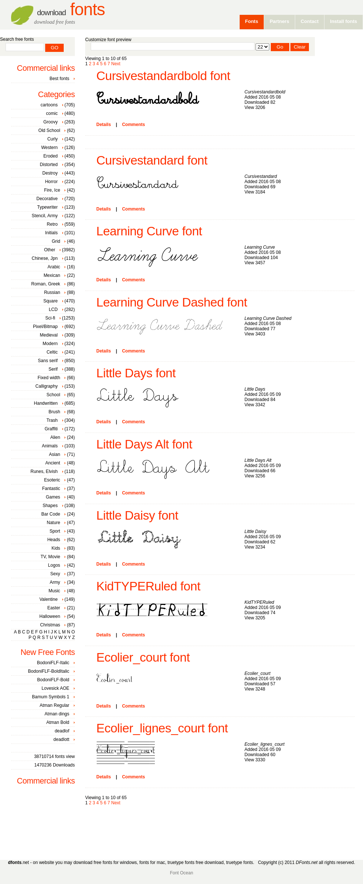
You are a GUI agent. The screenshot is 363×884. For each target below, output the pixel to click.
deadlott (61, 739)
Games (53, 497)
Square (50, 301)
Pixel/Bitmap (45, 326)
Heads (53, 539)
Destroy (49, 173)
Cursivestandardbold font (163, 76)
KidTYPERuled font (148, 586)
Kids (55, 548)
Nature (53, 522)
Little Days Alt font (144, 444)
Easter (53, 607)
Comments (133, 124)
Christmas (50, 625)
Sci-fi (50, 318)
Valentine (48, 599)
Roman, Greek (45, 284)
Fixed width (49, 377)
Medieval (49, 335)
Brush (54, 411)
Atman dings (56, 713)
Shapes (50, 505)
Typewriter (47, 207)
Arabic (53, 266)
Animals (50, 445)
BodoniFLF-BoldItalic (48, 671)
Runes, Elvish (43, 471)
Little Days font (136, 373)
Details (103, 124)
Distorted (49, 164)
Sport (55, 531)
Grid (56, 241)
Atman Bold (57, 722)
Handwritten (46, 403)
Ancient (52, 463)
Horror (51, 181)
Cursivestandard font (151, 160)
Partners (279, 21)
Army (55, 582)
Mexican (52, 275)
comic (51, 113)
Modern (50, 343)
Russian (52, 292)
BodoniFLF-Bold (53, 679)
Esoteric (52, 480)
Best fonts (59, 78)
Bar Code (50, 514)
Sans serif (47, 360)
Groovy (50, 122)
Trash (51, 420)
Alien (55, 437)
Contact (310, 21)
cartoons (49, 104)
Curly (52, 139)
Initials (51, 232)
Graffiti (51, 428)
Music (54, 590)
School (53, 394)
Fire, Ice (52, 190)
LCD (53, 309)
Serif (53, 369)
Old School (49, 130)
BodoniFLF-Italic (53, 662)
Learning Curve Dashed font (171, 302)
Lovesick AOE (55, 688)
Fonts (71, 9)
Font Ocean (181, 872)
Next (115, 63)
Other (49, 249)
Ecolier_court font (143, 657)
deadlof (62, 731)
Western (49, 147)
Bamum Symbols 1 (50, 696)
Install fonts (343, 21)
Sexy (55, 573)
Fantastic (51, 488)
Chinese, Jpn (45, 258)
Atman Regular (54, 705)
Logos (54, 565)
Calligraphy (47, 386)
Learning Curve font (149, 231)
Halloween (49, 616)
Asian (54, 454)
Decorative (46, 198)
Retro (52, 224)
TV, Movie (50, 556)
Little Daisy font (137, 515)
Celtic (52, 352)
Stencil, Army (45, 215)
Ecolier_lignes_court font (162, 728)
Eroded (50, 156)
